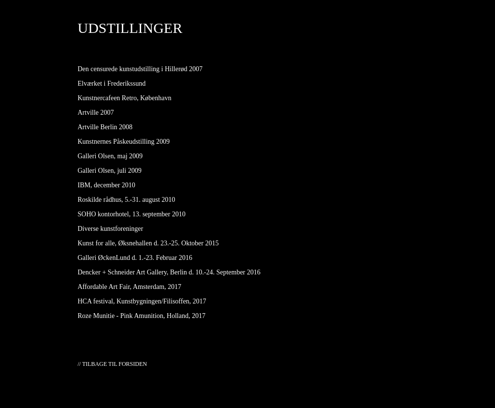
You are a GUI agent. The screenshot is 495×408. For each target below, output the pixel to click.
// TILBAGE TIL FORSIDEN (112, 364)
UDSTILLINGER (130, 28)
